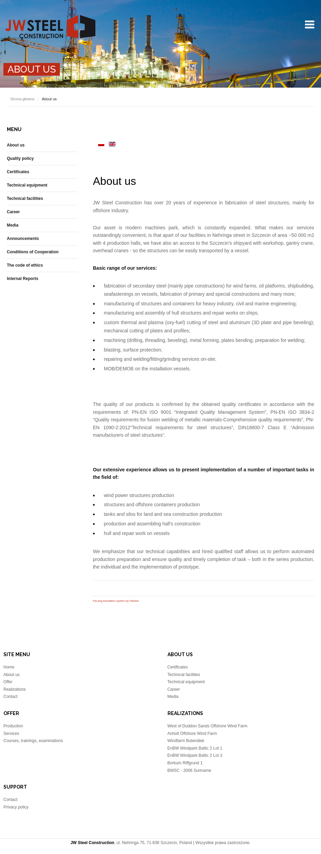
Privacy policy (15, 807)
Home (8, 667)
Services (11, 733)
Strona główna (22, 99)
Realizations (14, 689)
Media (12, 225)
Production (13, 726)
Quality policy (20, 158)
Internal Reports (22, 278)
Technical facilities (25, 198)
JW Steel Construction (50, 26)
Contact (10, 696)
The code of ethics (25, 265)
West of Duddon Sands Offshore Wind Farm (208, 726)
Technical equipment (27, 185)
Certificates (18, 171)
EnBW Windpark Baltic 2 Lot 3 (195, 755)
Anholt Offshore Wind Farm (192, 733)
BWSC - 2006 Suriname (189, 770)
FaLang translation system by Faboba (116, 600)
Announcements (23, 238)
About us (114, 181)
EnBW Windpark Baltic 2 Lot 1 (195, 748)
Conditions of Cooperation (32, 252)
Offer (7, 681)
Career (13, 211)
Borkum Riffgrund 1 (185, 763)
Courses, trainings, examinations (33, 740)
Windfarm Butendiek (186, 740)
